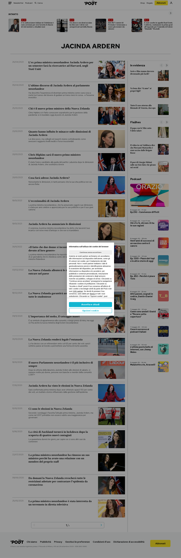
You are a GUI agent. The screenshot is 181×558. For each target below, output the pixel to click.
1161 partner (78, 291)
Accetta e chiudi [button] (90, 304)
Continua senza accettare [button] (90, 252)
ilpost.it (92, 294)
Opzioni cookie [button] (90, 310)
